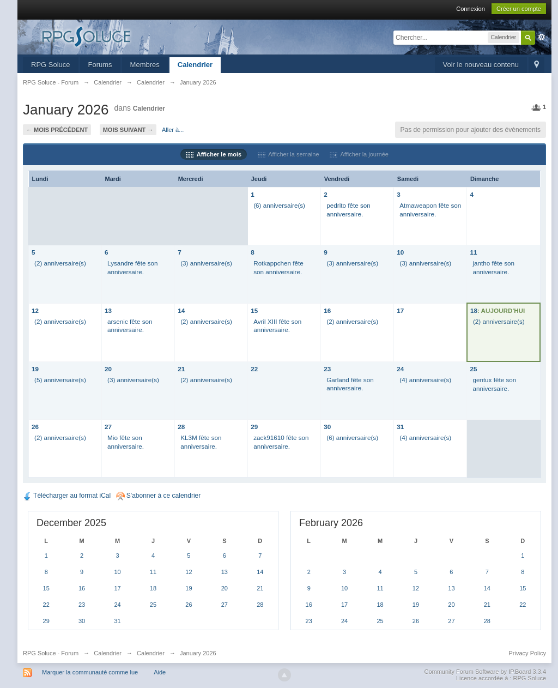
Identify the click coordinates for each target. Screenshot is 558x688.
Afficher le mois (213, 154)
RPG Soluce (50, 65)
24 (400, 368)
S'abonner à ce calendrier (158, 495)
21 (181, 368)
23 (327, 368)
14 (181, 310)
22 (254, 368)
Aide (160, 672)
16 (327, 310)
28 (181, 426)
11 (473, 252)
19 (35, 368)
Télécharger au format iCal (67, 495)
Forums (100, 65)
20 (108, 368)
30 (327, 426)
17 (400, 310)
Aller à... (173, 129)
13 (108, 310)
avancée (541, 37)
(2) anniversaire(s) (60, 263)
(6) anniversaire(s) (279, 205)
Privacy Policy (527, 653)
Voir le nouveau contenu (481, 65)
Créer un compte (518, 8)
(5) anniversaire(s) (60, 379)
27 (108, 426)
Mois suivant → (128, 129)
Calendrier (195, 65)
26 (35, 426)
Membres (145, 65)
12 (35, 310)
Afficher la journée (359, 154)
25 (473, 368)
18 (473, 310)
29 (254, 426)
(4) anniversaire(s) (425, 379)
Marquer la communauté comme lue (90, 672)
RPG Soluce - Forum (50, 653)
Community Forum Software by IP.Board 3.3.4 (485, 671)
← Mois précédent (57, 129)
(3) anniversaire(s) (206, 263)
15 (254, 310)
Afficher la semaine (288, 154)
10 (400, 252)
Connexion (470, 8)
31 (400, 426)
